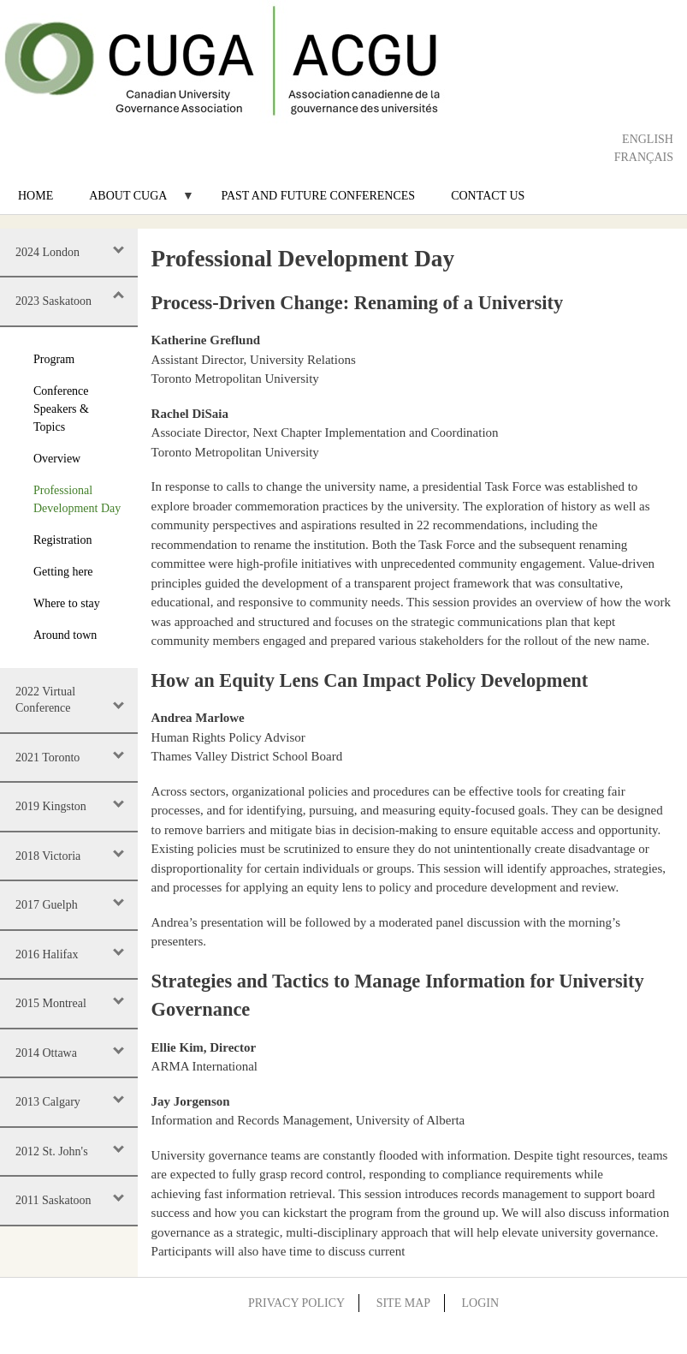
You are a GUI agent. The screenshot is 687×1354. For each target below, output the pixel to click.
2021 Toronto (47, 757)
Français (643, 157)
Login (481, 1303)
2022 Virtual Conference (45, 700)
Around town (65, 635)
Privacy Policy (296, 1303)
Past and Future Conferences (318, 195)
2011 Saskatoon (53, 1200)
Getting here (63, 571)
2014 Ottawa (46, 1053)
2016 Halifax (46, 954)
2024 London (47, 252)
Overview (56, 458)
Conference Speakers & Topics (61, 409)
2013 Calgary (47, 1101)
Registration (62, 540)
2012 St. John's (51, 1151)
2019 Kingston (50, 806)
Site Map (403, 1303)
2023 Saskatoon (53, 301)
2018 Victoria (47, 856)
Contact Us (487, 195)
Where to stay (66, 603)
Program (53, 359)
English (647, 139)
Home (35, 195)
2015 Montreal (50, 1003)
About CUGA (132, 201)
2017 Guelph (46, 904)
